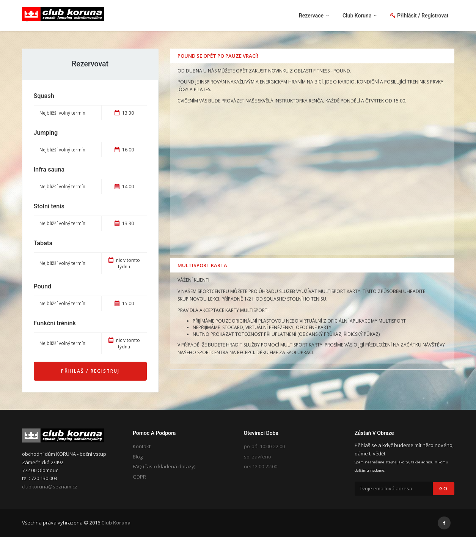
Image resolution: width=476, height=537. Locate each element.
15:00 (124, 303)
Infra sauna (49, 169)
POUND (341, 71)
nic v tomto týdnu (124, 263)
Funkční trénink (55, 323)
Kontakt (142, 446)
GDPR (139, 476)
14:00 (124, 186)
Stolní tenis (49, 206)
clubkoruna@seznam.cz (49, 486)
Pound (43, 286)
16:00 (124, 149)
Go (443, 488)
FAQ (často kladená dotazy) (164, 466)
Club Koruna (115, 522)
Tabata (43, 243)
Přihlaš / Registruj (90, 371)
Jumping (46, 132)
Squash (44, 95)
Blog (138, 456)
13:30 (124, 113)
